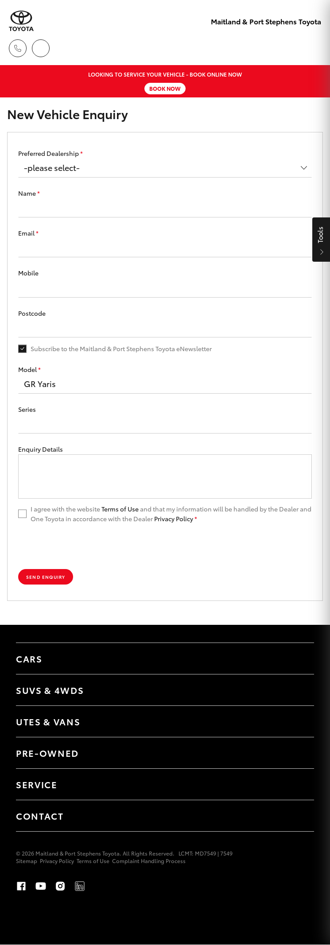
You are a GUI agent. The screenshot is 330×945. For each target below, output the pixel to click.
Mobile (28, 272)
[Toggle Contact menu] (298, 815)
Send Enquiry (45, 576)
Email (28, 233)
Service (37, 784)
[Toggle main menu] (312, 48)
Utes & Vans (48, 721)
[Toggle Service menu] (298, 784)
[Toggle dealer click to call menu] (18, 48)
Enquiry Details (40, 449)
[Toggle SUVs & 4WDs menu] (298, 689)
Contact (40, 815)
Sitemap (26, 860)
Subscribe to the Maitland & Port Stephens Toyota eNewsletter (121, 348)
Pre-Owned (47, 753)
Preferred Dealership (50, 153)
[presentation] (85, 546)
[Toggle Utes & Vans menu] (298, 721)
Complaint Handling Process (149, 860)
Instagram (60, 886)
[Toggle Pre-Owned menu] (298, 752)
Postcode (32, 313)
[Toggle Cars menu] (298, 658)
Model (29, 369)
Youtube (40, 886)
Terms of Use (120, 508)
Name (29, 193)
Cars (29, 658)
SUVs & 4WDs (50, 690)
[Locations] (41, 48)
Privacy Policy (173, 518)
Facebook (21, 886)
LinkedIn (79, 886)
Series (27, 409)
